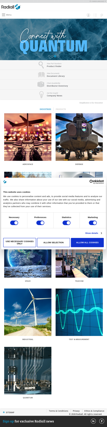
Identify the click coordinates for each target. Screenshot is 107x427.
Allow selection (53, 242)
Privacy (76, 411)
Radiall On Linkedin (93, 421)
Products (61, 109)
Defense (79, 164)
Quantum (28, 397)
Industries (45, 109)
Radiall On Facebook (101, 421)
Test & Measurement (79, 339)
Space (28, 281)
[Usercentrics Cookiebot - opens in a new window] (91, 182)
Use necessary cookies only (20, 242)
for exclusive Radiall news (28, 421)
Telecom (79, 281)
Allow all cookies (87, 242)
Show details (91, 233)
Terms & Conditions (58, 411)
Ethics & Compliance (94, 411)
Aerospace (28, 164)
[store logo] (28, 7)
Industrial (27, 339)
